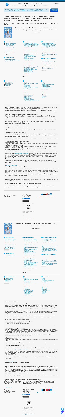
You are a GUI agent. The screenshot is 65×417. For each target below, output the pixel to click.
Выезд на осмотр (44, 93)
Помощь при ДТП (44, 288)
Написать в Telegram (26, 198)
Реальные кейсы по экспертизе (46, 86)
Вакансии (43, 287)
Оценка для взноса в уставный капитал (10, 246)
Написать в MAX (25, 396)
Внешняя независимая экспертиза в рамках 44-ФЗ (30, 72)
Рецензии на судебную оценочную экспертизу (48, 43)
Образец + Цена (54, 10)
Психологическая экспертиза (27, 73)
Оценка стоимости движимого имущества (10, 43)
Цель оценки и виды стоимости (28, 96)
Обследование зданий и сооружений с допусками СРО (31, 66)
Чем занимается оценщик (27, 97)
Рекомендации (44, 95)
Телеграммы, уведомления (27, 286)
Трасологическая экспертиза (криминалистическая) (30, 69)
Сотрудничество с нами (45, 286)
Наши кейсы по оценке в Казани (10, 359)
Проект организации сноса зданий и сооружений (30, 67)
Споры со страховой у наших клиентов (29, 99)
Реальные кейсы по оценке (45, 85)
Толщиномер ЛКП (7, 85)
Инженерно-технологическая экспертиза (29, 55)
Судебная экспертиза (10, 57)
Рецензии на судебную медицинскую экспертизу (48, 45)
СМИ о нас (43, 83)
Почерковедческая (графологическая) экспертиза (30, 59)
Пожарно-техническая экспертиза (28, 64)
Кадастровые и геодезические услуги (28, 71)
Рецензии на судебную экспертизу (50, 41)
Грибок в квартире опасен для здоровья (29, 94)
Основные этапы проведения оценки (10, 52)
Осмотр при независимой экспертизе (28, 95)
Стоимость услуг (44, 96)
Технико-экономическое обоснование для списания (30, 258)
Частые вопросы (26, 82)
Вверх (57, 387)
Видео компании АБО (45, 88)
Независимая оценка (10, 41)
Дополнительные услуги (11, 80)
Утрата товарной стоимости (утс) (46, 259)
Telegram (23, 10)
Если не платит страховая (45, 60)
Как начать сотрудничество (36, 32)
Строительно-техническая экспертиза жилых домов (30, 43)
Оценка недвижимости (8, 46)
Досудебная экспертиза (27, 287)
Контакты (43, 97)
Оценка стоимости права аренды (9, 44)
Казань (55, 3)
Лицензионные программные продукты (47, 87)
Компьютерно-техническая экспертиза (28, 68)
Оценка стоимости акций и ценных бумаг (10, 245)
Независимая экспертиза (29, 41)
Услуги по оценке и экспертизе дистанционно (48, 84)
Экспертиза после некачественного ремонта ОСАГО (49, 260)
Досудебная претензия (8, 84)
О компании (43, 82)
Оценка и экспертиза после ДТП (49, 58)
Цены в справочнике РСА (27, 86)
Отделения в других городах (46, 94)
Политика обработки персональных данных (28, 414)
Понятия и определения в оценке (28, 98)
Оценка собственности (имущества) (9, 45)
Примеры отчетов (26, 288)
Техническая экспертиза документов (28, 60)
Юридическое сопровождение (9, 82)
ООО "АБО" (6, 387)
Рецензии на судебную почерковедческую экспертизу (49, 46)
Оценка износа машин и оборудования (29, 58)
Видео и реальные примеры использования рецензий (49, 53)
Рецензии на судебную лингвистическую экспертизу (49, 44)
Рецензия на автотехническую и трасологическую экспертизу (50, 245)
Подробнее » (6, 54)
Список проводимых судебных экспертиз (10, 59)
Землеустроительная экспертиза (28, 70)
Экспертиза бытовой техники (27, 65)
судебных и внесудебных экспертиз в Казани (21, 153)
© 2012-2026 (10, 387)
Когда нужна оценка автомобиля (9, 51)
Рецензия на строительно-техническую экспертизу (48, 52)
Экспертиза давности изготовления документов (30, 259)
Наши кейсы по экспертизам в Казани (11, 165)
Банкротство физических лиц (9, 83)
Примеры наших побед (27, 93)
